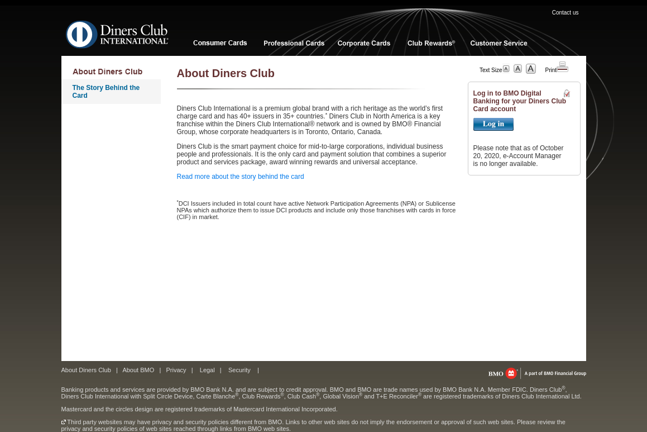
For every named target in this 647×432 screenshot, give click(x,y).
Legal (207, 370)
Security (239, 370)
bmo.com (537, 373)
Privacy (176, 370)
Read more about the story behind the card (240, 177)
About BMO (138, 370)
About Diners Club (86, 370)
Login (493, 124)
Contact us (565, 13)
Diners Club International (117, 34)
